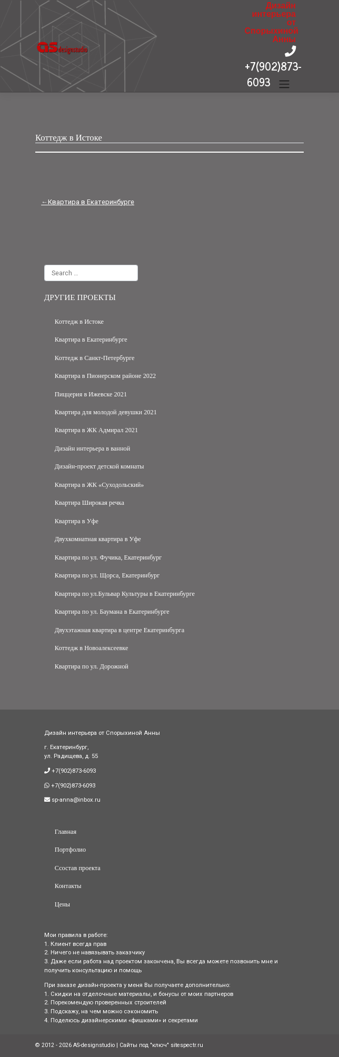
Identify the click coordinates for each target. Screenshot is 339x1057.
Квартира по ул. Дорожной (91, 666)
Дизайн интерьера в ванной (92, 448)
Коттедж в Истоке (79, 321)
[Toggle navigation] (284, 84)
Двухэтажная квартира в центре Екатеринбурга (119, 630)
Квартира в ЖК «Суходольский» (99, 484)
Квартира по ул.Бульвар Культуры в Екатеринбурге (125, 593)
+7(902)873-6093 (273, 74)
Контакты (68, 886)
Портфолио (70, 849)
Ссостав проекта (78, 868)
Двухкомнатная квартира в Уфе (98, 539)
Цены (62, 904)
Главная (65, 831)
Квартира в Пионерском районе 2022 (105, 376)
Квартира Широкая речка (89, 502)
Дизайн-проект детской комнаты (99, 466)
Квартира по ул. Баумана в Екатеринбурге (112, 611)
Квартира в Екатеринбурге (91, 202)
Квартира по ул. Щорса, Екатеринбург (107, 575)
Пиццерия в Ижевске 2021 (91, 394)
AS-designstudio (94, 1045)
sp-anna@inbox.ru (75, 799)
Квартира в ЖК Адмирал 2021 (96, 430)
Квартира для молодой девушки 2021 (106, 412)
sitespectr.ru (187, 1045)
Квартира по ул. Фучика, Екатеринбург (108, 557)
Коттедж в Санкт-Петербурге (95, 358)
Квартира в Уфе (76, 521)
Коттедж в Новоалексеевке (91, 648)
